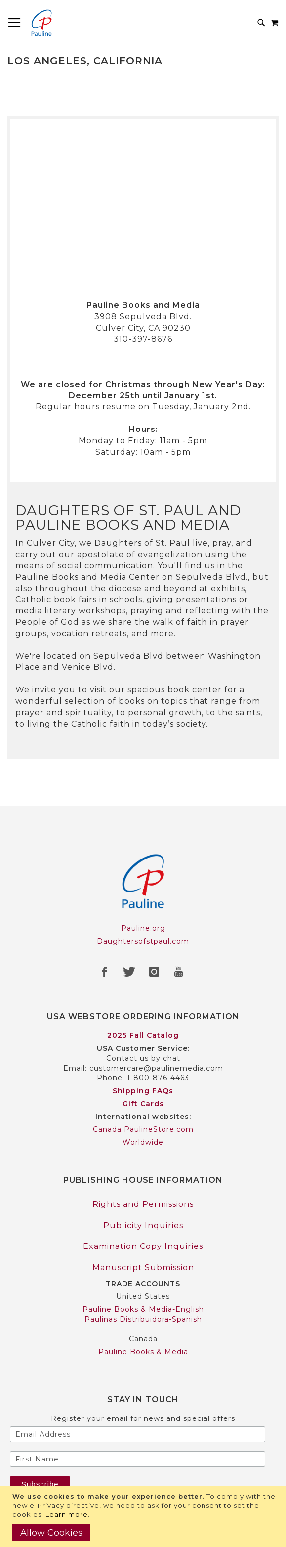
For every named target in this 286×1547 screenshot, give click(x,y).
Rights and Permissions (143, 1204)
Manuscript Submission (143, 1267)
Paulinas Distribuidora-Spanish (143, 1319)
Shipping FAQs (143, 1090)
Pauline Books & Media (143, 1351)
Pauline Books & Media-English (143, 1309)
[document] (144, 1516)
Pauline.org (143, 928)
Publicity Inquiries (143, 1225)
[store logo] (41, 23)
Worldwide (143, 1142)
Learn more (66, 1514)
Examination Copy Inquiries (143, 1246)
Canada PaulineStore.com (143, 1129)
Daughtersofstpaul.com (143, 941)
